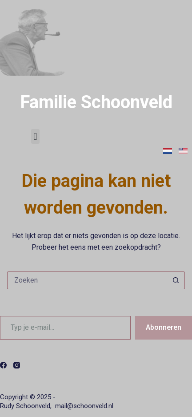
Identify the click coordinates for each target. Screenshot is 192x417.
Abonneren (163, 327)
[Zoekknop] (176, 280)
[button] (35, 136)
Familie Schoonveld (96, 102)
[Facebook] (3, 365)
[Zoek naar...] (87, 280)
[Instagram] (16, 365)
